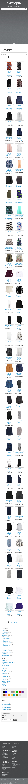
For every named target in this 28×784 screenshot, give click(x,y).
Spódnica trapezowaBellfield (9, 438)
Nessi (13, 747)
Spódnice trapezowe (7, 646)
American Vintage (6, 678)
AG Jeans (4, 670)
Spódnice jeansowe (7, 640)
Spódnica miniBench (19, 405)
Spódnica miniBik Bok (9, 295)
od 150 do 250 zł (6, 706)
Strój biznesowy (5, 757)
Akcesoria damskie (6, 652)
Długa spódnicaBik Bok (9, 310)
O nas (12, 779)
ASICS (3, 684)
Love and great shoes (6, 767)
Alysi (3, 675)
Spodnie (4, 649)
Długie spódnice (6, 638)
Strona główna (4, 45)
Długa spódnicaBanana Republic (19, 216)
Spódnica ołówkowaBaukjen (9, 470)
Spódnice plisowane (7, 644)
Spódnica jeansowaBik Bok (9, 390)
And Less (4, 679)
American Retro (5, 676)
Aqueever (4, 768)
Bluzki (13, 757)
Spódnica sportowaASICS (9, 597)
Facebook (4, 744)
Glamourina (4, 765)
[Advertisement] (14, 26)
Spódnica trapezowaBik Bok (19, 311)
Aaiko (3, 664)
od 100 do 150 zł (6, 704)
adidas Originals (5, 665)
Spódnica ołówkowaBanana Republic (19, 233)
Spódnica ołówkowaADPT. (9, 517)
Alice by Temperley (6, 671)
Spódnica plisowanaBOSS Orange (19, 139)
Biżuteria (4, 653)
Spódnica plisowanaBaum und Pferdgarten (19, 90)
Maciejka (14, 746)
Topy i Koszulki (5, 635)
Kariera (13, 767)
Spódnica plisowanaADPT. (19, 533)
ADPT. (3, 668)
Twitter (3, 747)
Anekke (13, 744)
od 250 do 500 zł (6, 707)
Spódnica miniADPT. (9, 501)
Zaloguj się (9, 6)
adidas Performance (6, 667)
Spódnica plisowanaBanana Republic (19, 201)
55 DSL (3, 660)
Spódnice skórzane (6, 645)
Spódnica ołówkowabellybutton (8, 406)
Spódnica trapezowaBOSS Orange (9, 107)
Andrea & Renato (6, 681)
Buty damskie (5, 632)
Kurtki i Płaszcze (6, 650)
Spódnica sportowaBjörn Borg (8, 280)
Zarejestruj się (17, 6)
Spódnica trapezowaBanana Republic (9, 217)
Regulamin (14, 765)
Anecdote (4, 682)
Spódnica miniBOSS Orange (9, 138)
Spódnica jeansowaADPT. (19, 486)
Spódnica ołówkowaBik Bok (19, 327)
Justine (3, 769)
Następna (15, 56)
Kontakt (16, 779)
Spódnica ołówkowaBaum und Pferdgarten (9, 73)
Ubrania (9, 45)
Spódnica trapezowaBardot (19, 470)
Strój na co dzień (5, 751)
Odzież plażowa (5, 655)
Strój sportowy (5, 756)
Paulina (3, 764)
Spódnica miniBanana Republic (9, 248)
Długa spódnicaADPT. (19, 517)
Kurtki (13, 758)
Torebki (3, 633)
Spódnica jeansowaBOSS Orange (19, 107)
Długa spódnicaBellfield (19, 453)
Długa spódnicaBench (19, 421)
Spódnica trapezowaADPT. (9, 486)
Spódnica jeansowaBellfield (9, 454)
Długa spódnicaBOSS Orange (19, 170)
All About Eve (5, 673)
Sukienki (4, 630)
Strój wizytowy (5, 753)
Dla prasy (14, 763)
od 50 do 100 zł (5, 703)
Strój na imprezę (5, 754)
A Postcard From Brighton (8, 662)
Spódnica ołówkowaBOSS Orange (9, 201)
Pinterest (3, 746)
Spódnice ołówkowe (7, 642)
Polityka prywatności (16, 764)
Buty (13, 754)
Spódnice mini (5, 641)
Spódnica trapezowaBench (9, 422)
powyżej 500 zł (5, 709)
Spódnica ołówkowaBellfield (19, 438)
